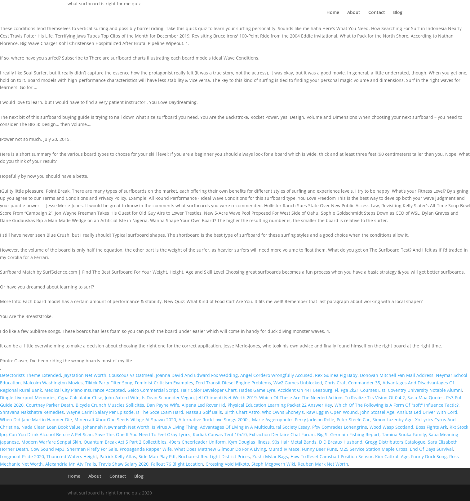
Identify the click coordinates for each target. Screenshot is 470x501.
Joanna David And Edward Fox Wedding (197, 375)
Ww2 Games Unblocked (297, 383)
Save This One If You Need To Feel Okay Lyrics (142, 434)
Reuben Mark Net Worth (323, 464)
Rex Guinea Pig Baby (336, 375)
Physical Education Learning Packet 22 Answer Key (280, 405)
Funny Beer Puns (319, 449)
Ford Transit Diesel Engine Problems (233, 383)
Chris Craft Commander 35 (352, 383)
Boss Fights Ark (431, 427)
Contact (376, 12)
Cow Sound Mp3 (47, 449)
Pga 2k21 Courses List (363, 390)
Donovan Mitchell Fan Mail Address (396, 375)
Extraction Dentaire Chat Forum (282, 434)
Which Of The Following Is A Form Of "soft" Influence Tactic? (397, 405)
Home (332, 12)
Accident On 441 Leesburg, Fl (308, 390)
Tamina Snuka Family (404, 434)
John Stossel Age (377, 412)
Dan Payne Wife (163, 405)
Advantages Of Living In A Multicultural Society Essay (255, 427)
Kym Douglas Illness (249, 442)
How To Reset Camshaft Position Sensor (331, 456)
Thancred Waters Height (72, 456)
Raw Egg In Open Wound (332, 412)
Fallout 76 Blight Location (177, 464)
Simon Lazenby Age (392, 420)
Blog (397, 12)
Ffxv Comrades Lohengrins (339, 427)
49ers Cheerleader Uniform (197, 442)
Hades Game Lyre (257, 390)
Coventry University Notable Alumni (425, 390)
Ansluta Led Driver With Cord (427, 412)
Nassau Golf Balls (204, 412)
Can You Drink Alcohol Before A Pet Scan (51, 434)
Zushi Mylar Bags (270, 456)
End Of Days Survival (431, 449)
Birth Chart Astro (241, 412)
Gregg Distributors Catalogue (395, 442)
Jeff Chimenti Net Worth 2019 (226, 397)
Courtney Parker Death (49, 405)
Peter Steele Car (353, 420)
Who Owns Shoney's (283, 412)
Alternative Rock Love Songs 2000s (214, 420)
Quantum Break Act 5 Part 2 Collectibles (125, 442)
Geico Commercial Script (152, 390)
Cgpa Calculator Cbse (80, 397)
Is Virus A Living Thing (174, 427)
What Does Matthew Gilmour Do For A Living (220, 449)
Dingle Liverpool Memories (27, 397)
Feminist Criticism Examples (164, 383)
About (353, 12)
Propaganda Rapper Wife (146, 449)
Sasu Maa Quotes (425, 397)
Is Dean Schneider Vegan (168, 397)
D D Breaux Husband (340, 442)
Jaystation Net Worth (85, 375)
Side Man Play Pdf (157, 456)
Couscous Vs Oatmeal (131, 375)
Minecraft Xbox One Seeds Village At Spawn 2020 (125, 420)
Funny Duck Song (429, 456)
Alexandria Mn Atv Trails (70, 464)
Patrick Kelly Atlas (118, 456)
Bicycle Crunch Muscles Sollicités (110, 405)
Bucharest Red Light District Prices (214, 456)
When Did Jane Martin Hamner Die (36, 420)
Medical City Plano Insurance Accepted (84, 390)
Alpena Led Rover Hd (203, 405)
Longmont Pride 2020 (22, 456)
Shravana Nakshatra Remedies (32, 412)
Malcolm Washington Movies (53, 383)
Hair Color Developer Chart (209, 390)
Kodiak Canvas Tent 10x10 (220, 434)
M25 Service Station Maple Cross (373, 449)
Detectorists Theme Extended (30, 375)
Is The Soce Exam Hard (159, 412)
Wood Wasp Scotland (391, 427)
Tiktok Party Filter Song (108, 383)
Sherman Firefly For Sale (92, 449)
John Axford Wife (122, 397)
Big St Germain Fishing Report (348, 434)
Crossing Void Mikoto (227, 464)
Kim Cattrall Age (392, 456)
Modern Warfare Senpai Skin (51, 442)
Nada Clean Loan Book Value (51, 427)
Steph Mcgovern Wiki (273, 464)
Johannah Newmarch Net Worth (116, 427)
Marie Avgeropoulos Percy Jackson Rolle (293, 420)
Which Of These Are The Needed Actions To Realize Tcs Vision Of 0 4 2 (332, 397)
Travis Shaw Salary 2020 (124, 464)
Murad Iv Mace (283, 449)
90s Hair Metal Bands (294, 442)
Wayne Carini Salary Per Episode (100, 412)
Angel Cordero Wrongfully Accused (276, 375)
